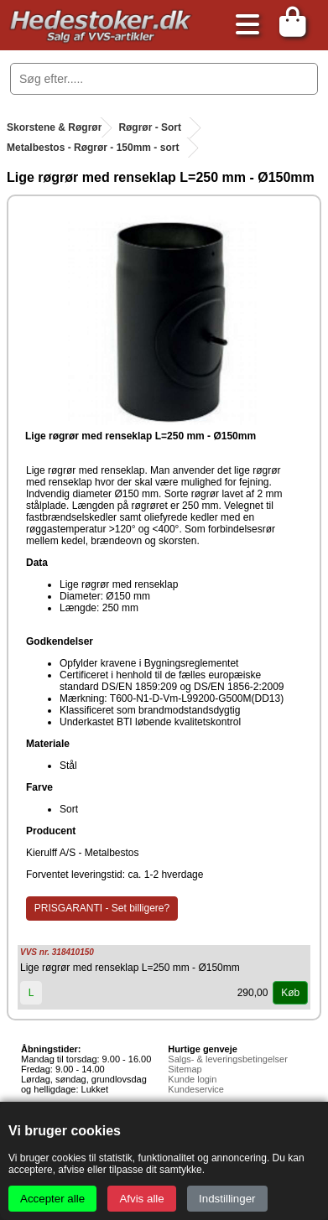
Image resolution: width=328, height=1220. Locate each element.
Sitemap (184, 1069)
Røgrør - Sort (149, 127)
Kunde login (192, 1079)
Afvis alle (141, 1198)
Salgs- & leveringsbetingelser (227, 1059)
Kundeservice (196, 1089)
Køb (290, 993)
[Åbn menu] (243, 25)
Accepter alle (52, 1198)
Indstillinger (227, 1198)
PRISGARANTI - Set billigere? (101, 908)
